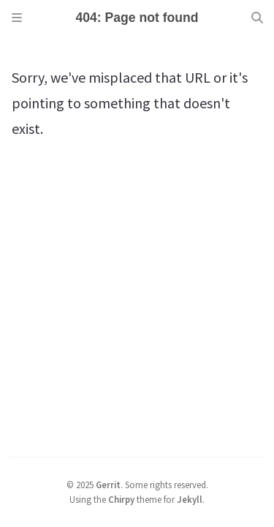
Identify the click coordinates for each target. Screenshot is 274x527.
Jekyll (189, 499)
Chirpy (121, 499)
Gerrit (108, 484)
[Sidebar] (17, 17)
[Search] (257, 17)
